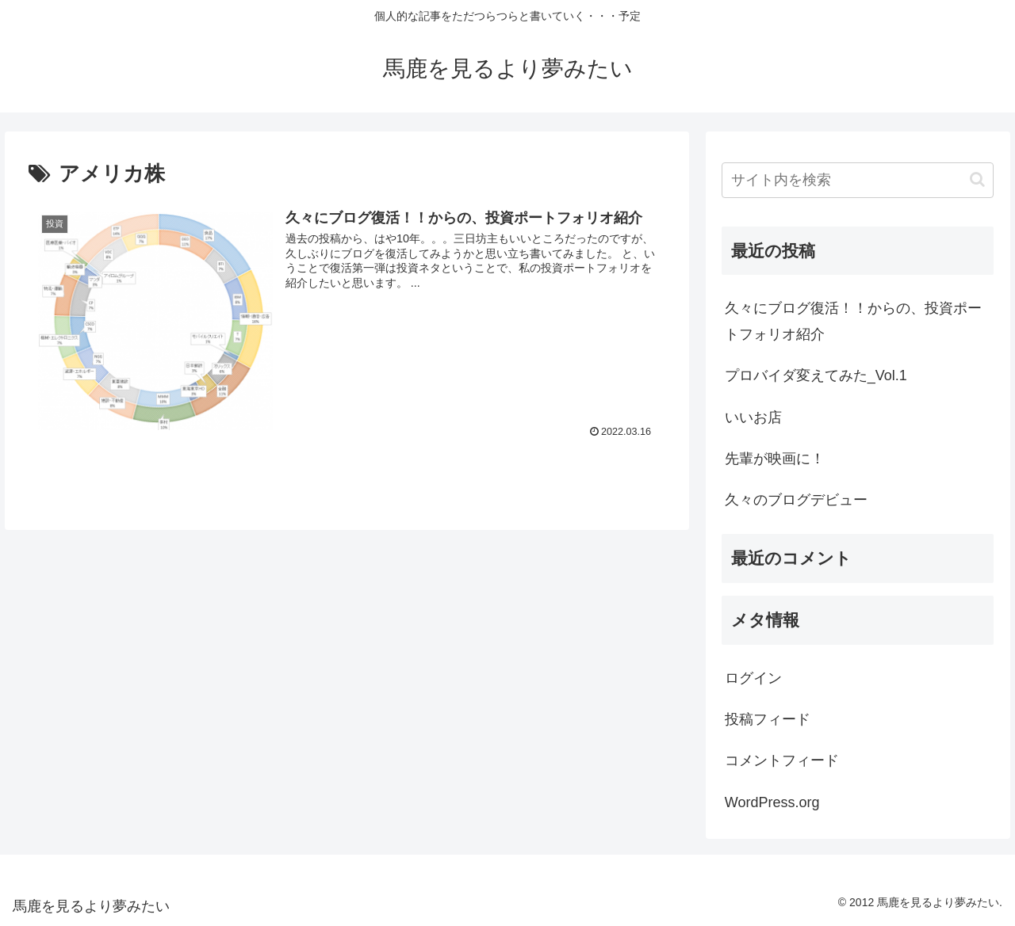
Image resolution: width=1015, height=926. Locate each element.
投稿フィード (767, 719)
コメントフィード (782, 760)
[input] (858, 180)
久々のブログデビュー (796, 500)
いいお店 (753, 417)
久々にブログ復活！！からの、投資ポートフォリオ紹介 (853, 320)
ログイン (753, 678)
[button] (977, 179)
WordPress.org (772, 802)
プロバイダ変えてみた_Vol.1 (816, 375)
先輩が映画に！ (775, 459)
